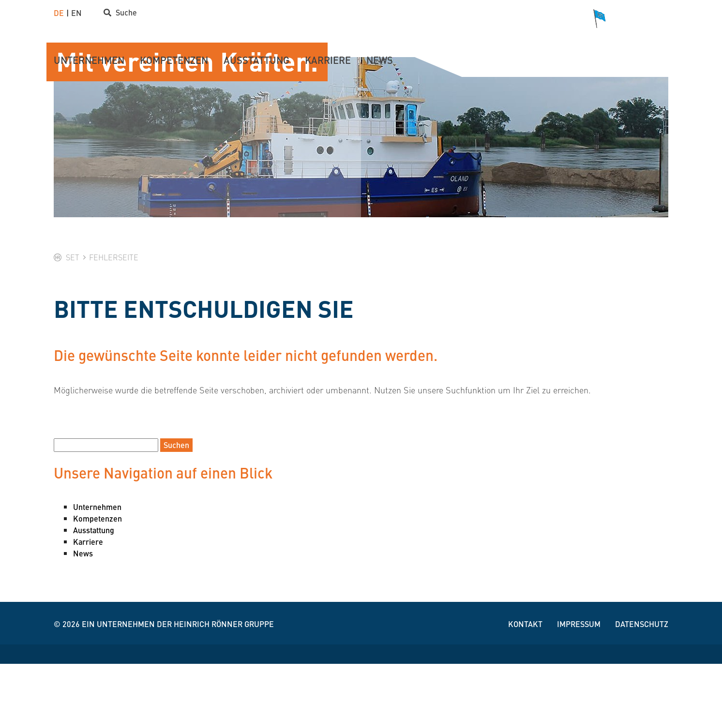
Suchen (176, 499)
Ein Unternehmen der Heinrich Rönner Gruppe (178, 678)
